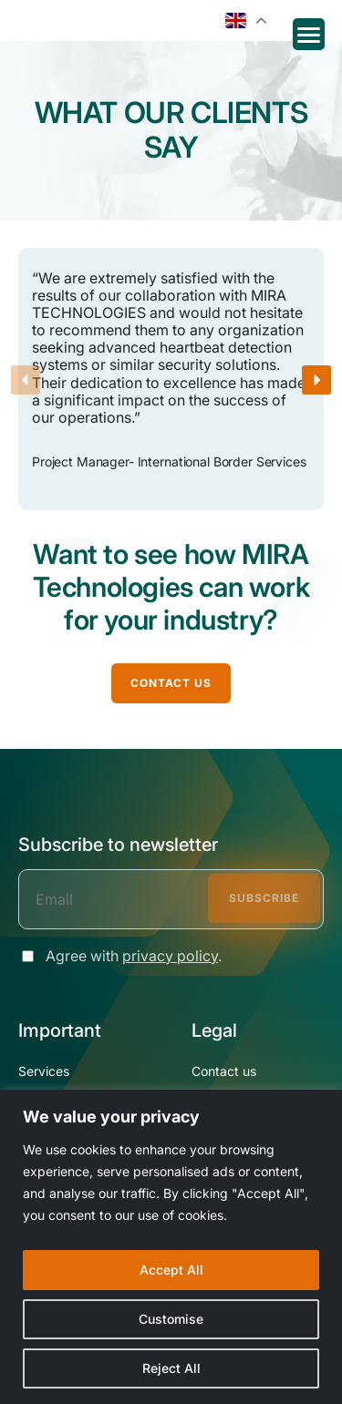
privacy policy (170, 956)
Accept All (171, 1269)
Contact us (224, 1071)
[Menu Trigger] (309, 34)
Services (43, 1071)
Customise (171, 1319)
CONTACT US (171, 683)
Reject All (171, 1368)
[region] (171, 1247)
